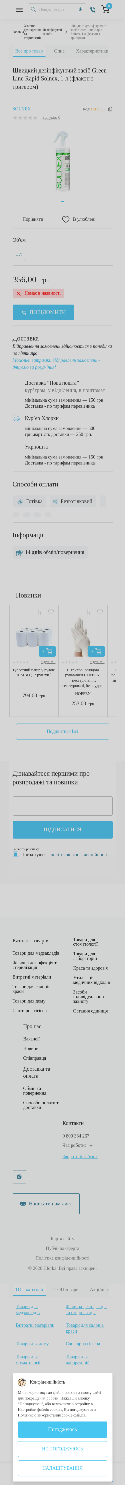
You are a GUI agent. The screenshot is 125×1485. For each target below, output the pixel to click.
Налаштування (62, 1468)
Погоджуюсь (62, 1429)
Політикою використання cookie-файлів (51, 1415)
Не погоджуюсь (62, 1448)
